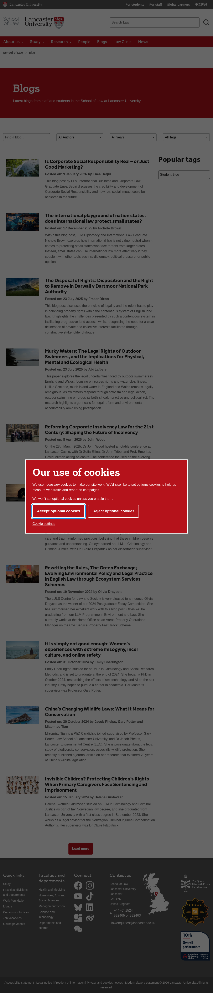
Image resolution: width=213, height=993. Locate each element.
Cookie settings (43, 523)
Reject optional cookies (113, 511)
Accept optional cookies (58, 511)
